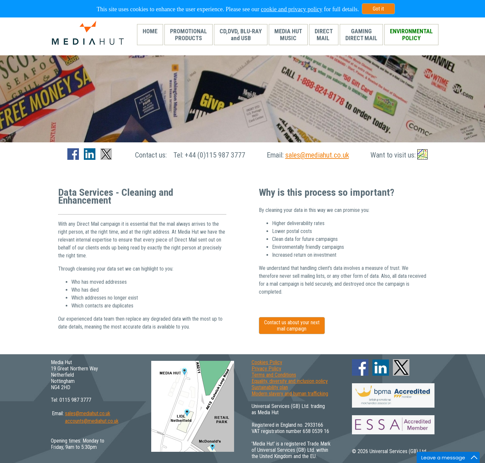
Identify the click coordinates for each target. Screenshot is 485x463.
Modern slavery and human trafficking (290, 394)
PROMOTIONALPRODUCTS (188, 35)
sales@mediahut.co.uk (317, 155)
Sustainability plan (270, 387)
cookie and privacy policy (291, 9)
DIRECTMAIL (324, 35)
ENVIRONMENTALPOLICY (411, 35)
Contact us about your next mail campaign (292, 325)
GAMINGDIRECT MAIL (361, 35)
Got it (378, 9)
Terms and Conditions (274, 375)
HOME (150, 35)
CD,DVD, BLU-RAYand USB (241, 35)
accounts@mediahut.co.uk (92, 421)
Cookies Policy (267, 362)
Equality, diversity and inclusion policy (290, 381)
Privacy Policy (266, 368)
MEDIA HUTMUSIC (288, 35)
